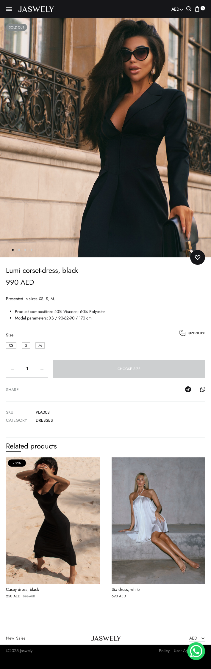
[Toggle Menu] (9, 9)
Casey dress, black (22, 589)
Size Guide (196, 333)
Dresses (44, 421)
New (10, 638)
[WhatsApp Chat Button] (196, 651)
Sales (20, 638)
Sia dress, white (126, 589)
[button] (11, 345)
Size (9, 335)
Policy (164, 651)
